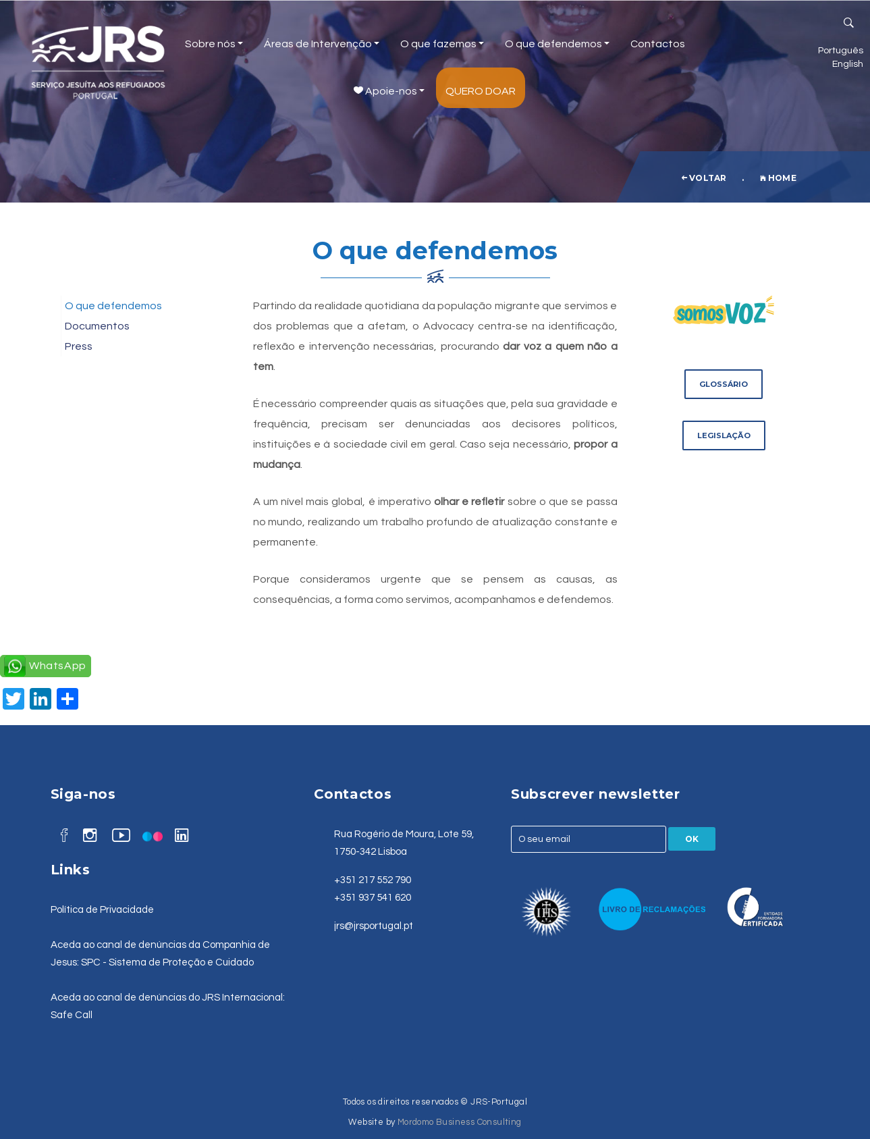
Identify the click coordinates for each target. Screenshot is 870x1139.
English (847, 64)
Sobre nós (214, 43)
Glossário (723, 384)
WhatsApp (57, 665)
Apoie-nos (389, 91)
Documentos (97, 326)
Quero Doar (480, 91)
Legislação (724, 435)
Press (78, 346)
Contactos (657, 43)
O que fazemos (442, 43)
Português (840, 50)
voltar (704, 178)
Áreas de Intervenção (321, 43)
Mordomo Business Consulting (460, 1122)
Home (778, 178)
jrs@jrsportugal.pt (373, 926)
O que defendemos (557, 43)
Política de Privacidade (102, 910)
